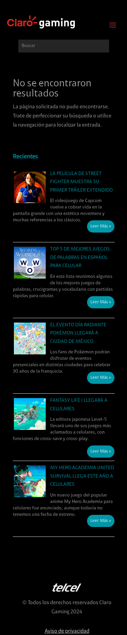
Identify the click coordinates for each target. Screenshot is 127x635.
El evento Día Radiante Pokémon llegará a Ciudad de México (78, 333)
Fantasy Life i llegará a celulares (78, 405)
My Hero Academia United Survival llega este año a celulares (82, 476)
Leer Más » (100, 226)
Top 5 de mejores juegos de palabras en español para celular (80, 257)
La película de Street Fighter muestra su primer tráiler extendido (81, 182)
